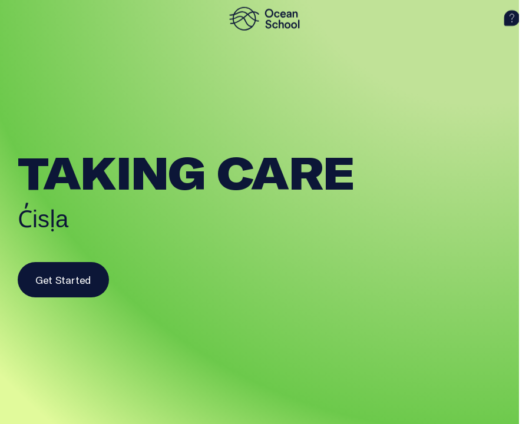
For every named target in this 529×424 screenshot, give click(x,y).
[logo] (264, 18)
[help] (512, 18)
